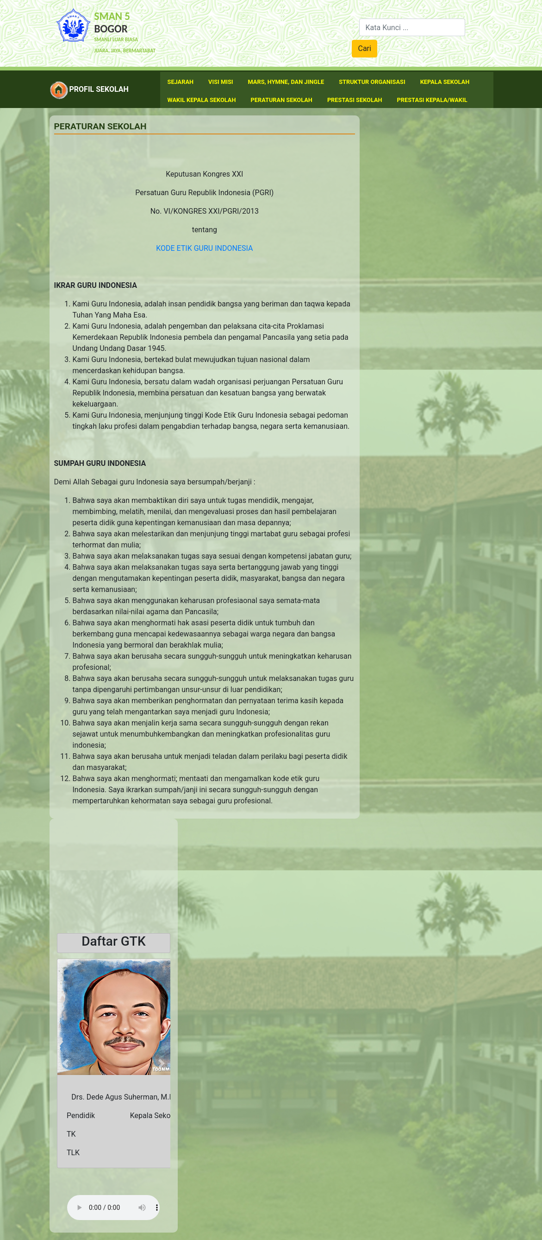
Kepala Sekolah (445, 81)
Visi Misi (220, 81)
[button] (65, 1063)
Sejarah (181, 81)
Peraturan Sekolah (281, 99)
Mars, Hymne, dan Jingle (286, 81)
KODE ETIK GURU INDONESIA (204, 248)
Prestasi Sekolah (354, 99)
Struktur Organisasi (372, 81)
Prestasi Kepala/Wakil (432, 99)
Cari (364, 48)
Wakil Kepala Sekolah (202, 99)
